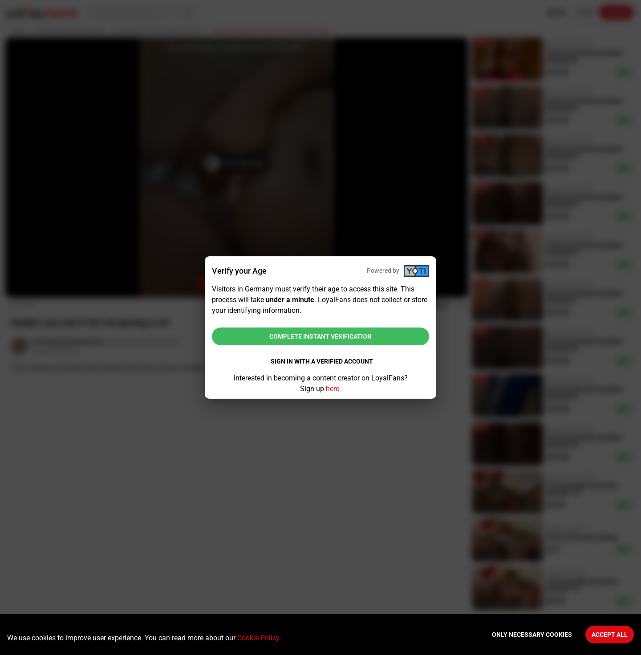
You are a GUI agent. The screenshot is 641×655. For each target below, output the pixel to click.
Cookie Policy (258, 638)
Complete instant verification (320, 336)
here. (333, 388)
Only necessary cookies (532, 634)
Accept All (610, 634)
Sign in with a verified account (322, 361)
